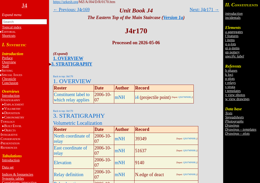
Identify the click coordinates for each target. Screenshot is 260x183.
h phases (231, 70)
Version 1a (173, 17)
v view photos (235, 95)
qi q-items (232, 48)
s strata (230, 87)
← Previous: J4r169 (71, 9)
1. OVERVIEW (68, 58)
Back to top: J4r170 (63, 76)
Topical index (11, 27)
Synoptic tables (13, 178)
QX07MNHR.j (185, 97)
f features (231, 36)
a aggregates (234, 32)
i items (230, 40)
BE (13, 126)
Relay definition (68, 174)
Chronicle (9, 79)
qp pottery (232, 52)
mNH (120, 97)
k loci (229, 75)
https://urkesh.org (65, 2)
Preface (7, 58)
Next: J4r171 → (204, 9)
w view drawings (237, 99)
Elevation (62, 162)
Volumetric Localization (77, 123)
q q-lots (230, 44)
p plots (230, 79)
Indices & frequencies (17, 174)
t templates (233, 91)
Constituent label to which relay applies (72, 97)
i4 (137, 97)
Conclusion (10, 83)
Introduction (11, 96)
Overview (9, 62)
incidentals (233, 18)
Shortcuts (8, 36)
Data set (7, 167)
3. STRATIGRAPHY (71, 64)
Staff (5, 66)
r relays (230, 83)
